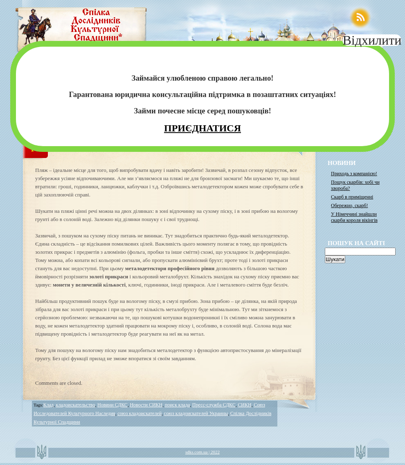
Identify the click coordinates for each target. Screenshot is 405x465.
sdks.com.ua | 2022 (202, 451)
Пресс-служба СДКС (214, 405)
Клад (48, 405)
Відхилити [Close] (371, 40)
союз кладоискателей (139, 413)
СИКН (244, 405)
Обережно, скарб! (349, 205)
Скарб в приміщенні (352, 197)
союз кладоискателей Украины (196, 413)
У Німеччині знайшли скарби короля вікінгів (354, 217)
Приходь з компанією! (354, 173)
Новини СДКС (112, 405)
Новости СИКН (146, 405)
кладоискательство (75, 405)
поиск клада (177, 405)
